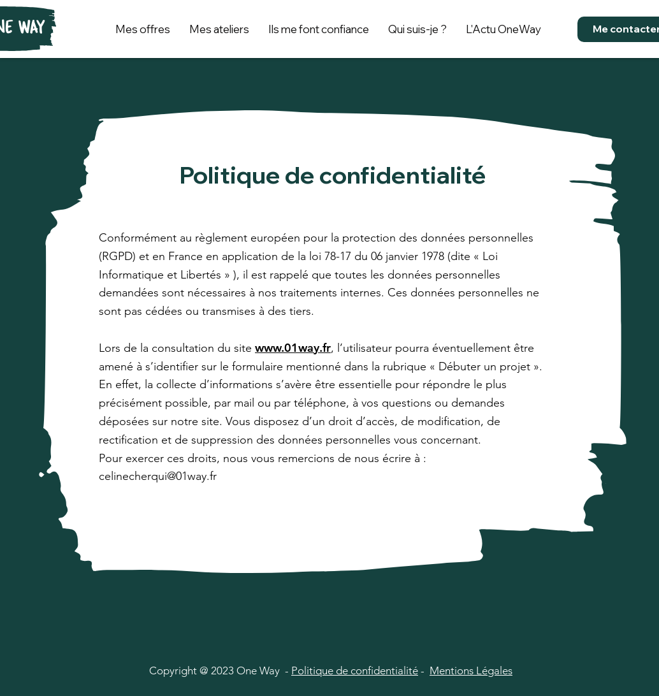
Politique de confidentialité (354, 670)
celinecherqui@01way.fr (158, 476)
